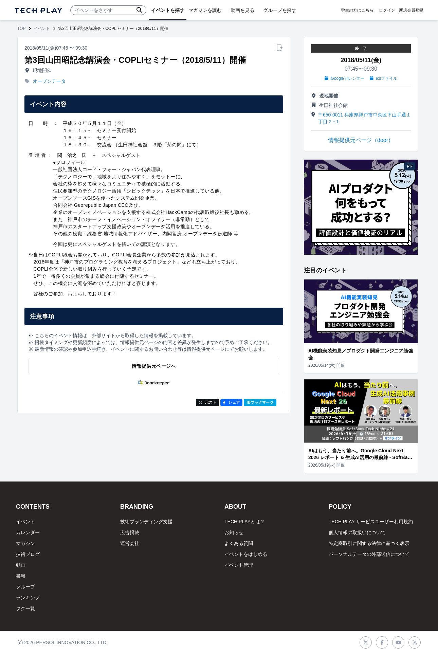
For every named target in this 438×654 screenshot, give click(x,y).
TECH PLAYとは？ (244, 521)
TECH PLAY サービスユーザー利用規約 (371, 521)
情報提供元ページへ (154, 366)
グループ (25, 586)
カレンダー (28, 532)
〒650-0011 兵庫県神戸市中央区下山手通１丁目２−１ (364, 118)
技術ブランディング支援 (146, 521)
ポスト (208, 402)
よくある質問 (238, 543)
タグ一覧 (25, 608)
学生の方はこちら (357, 10)
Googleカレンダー (344, 78)
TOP (21, 28)
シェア (231, 402)
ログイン (387, 10)
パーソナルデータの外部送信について (369, 554)
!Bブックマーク (260, 402)
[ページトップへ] (38, 10)
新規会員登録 (411, 10)
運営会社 (129, 543)
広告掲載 (129, 532)
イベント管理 (238, 565)
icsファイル (383, 78)
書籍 (20, 576)
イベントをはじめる (245, 554)
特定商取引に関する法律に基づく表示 (369, 543)
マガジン (25, 543)
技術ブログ (28, 554)
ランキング (28, 597)
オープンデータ (49, 81)
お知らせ (233, 532)
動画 (20, 565)
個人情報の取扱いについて (357, 532)
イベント (42, 28)
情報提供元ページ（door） (361, 140)
